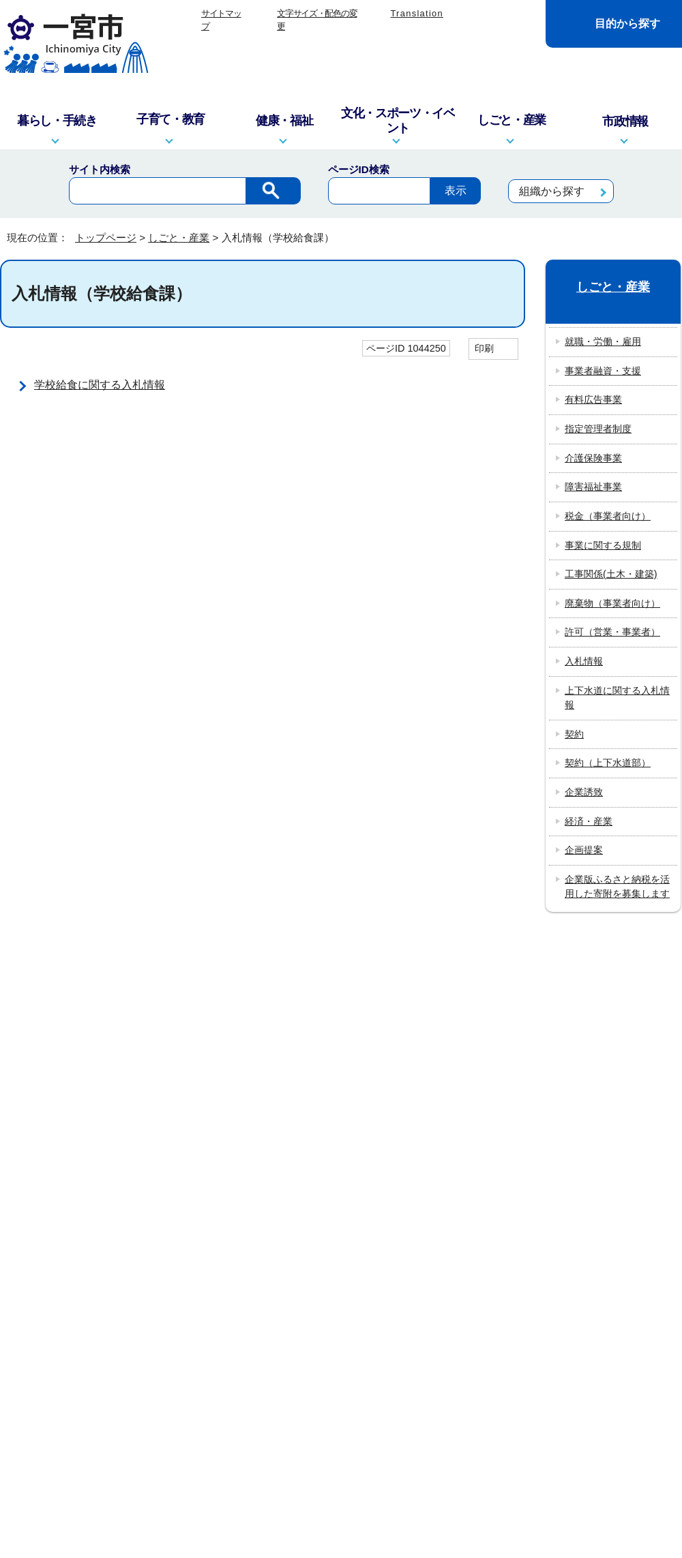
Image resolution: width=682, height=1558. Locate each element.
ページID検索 (358, 169)
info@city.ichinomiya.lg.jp (99, 1149)
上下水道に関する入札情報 (617, 698)
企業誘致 (584, 791)
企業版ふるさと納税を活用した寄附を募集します (617, 887)
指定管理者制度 (598, 428)
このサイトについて (199, 1002)
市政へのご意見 (258, 1228)
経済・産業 (588, 821)
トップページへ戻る (636, 950)
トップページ (105, 237)
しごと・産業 (178, 237)
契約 (574, 734)
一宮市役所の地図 (89, 1228)
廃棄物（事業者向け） (612, 603)
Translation (416, 13)
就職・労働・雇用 (603, 341)
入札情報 (584, 661)
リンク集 (288, 1002)
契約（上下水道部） (608, 762)
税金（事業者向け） (608, 515)
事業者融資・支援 (603, 370)
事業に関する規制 (603, 545)
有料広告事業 (593, 399)
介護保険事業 (593, 458)
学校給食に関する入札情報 (99, 385)
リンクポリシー (494, 1002)
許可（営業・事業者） (612, 631)
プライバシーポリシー (383, 1002)
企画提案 (584, 849)
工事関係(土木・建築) (611, 573)
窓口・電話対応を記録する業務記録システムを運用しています (265, 1131)
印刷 (484, 348)
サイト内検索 (99, 169)
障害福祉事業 (593, 486)
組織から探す (551, 191)
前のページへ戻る (519, 950)
